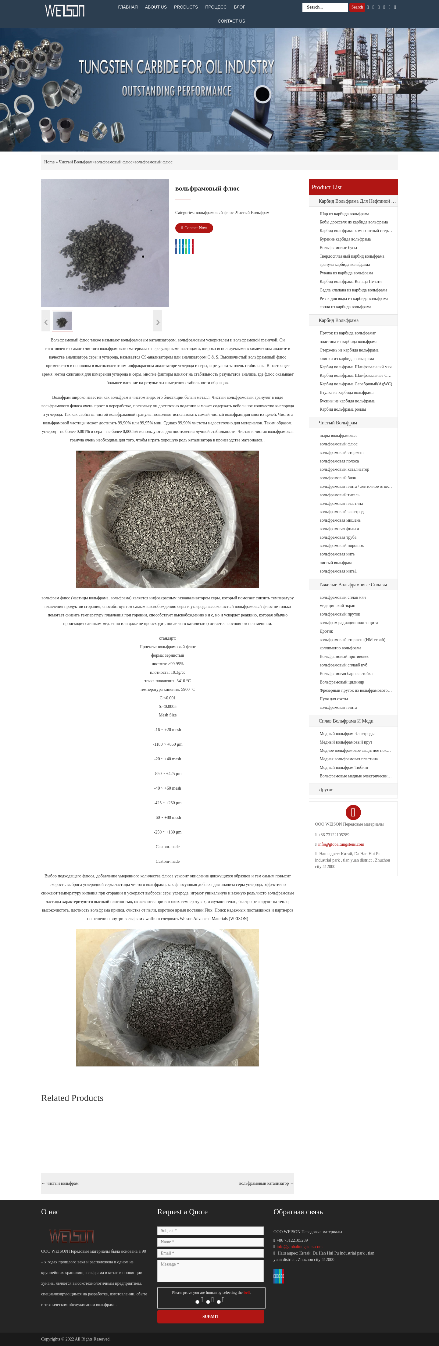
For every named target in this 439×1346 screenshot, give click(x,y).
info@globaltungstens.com (341, 844)
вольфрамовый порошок (342, 545)
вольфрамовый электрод (342, 511)
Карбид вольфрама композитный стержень (356, 230)
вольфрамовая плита (338, 707)
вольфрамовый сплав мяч (343, 597)
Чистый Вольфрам (75, 162)
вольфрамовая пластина (341, 503)
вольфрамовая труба (338, 537)
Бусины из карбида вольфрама (347, 401)
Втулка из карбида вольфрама (347, 392)
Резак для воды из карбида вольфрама (354, 298)
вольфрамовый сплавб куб (343, 665)
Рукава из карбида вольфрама (346, 273)
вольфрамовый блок (338, 478)
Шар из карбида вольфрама (344, 214)
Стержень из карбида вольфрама (349, 350)
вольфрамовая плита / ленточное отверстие (356, 486)
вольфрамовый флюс (113, 162)
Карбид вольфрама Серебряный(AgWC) (356, 384)
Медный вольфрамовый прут (346, 742)
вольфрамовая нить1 (338, 571)
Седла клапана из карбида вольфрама (353, 290)
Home (49, 162)
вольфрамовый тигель (340, 495)
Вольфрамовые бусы (338, 247)
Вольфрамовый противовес (344, 656)
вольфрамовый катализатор (266, 1183)
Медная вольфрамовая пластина (349, 759)
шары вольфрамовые (339, 435)
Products (186, 7)
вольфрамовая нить (337, 554)
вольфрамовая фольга (339, 529)
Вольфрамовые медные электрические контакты (356, 776)
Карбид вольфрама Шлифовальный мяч (356, 367)
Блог (239, 7)
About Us (156, 7)
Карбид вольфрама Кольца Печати (351, 281)
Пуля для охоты (334, 699)
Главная (128, 7)
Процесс (216, 7)
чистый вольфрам (60, 1183)
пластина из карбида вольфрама (348, 341)
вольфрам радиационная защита (349, 622)
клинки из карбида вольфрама (347, 358)
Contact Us (231, 21)
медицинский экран (337, 605)
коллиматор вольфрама (340, 648)
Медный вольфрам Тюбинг (344, 767)
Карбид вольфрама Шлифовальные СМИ (356, 375)
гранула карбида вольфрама (345, 264)
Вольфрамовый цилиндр (342, 682)
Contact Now (194, 228)
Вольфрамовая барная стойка (346, 673)
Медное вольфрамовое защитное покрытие (356, 750)
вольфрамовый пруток (340, 614)
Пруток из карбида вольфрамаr (348, 333)
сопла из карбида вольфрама (345, 307)
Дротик (326, 631)
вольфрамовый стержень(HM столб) (352, 639)
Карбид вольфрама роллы (343, 409)
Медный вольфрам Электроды (347, 733)
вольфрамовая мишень (340, 520)
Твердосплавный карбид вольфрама (352, 256)
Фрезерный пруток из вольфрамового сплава (356, 690)
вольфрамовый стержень (342, 452)
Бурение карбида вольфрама (345, 239)
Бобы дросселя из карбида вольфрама (354, 222)
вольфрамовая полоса (339, 461)
